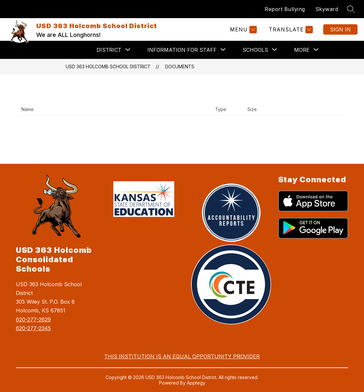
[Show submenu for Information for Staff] (182, 50)
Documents (179, 66)
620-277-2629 (33, 319)
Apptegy (196, 383)
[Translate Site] (290, 30)
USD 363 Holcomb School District (108, 66)
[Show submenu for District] (109, 50)
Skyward (326, 9)
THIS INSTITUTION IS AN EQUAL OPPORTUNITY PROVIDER (182, 356)
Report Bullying (285, 9)
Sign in (340, 29)
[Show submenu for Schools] (255, 50)
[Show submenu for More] (302, 50)
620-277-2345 (33, 328)
